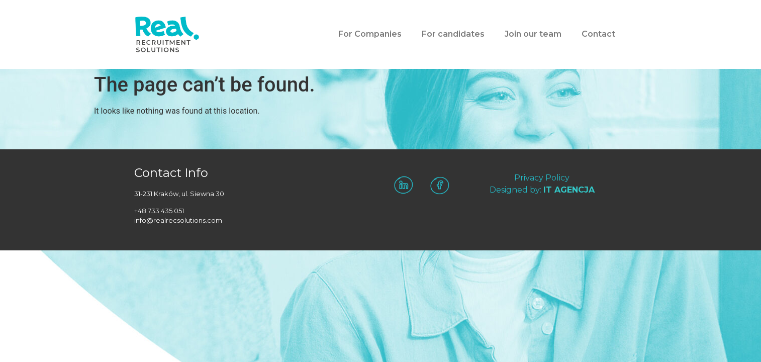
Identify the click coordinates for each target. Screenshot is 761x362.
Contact (598, 34)
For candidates (453, 34)
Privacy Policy (541, 178)
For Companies (370, 34)
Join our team (533, 34)
